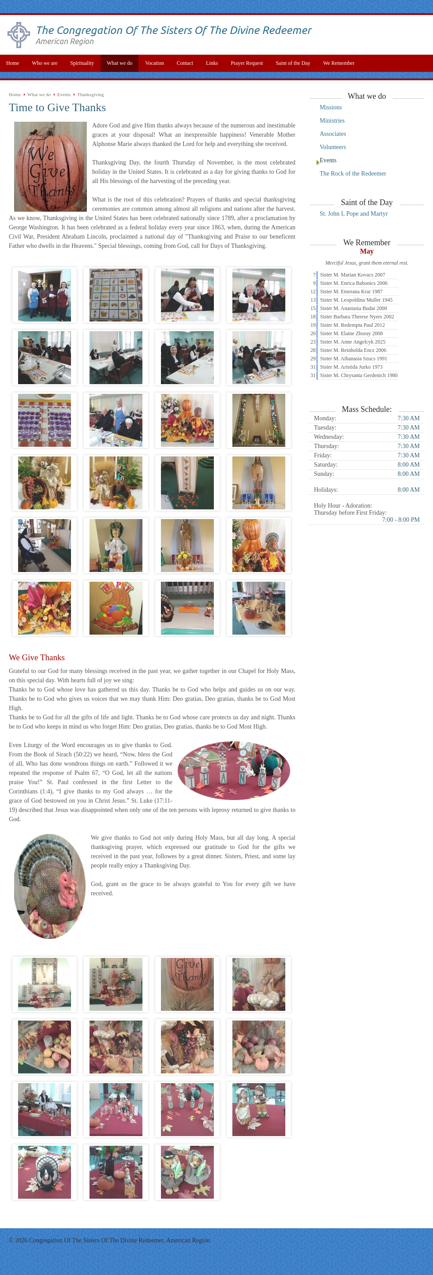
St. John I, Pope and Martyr (354, 213)
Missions (331, 107)
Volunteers (333, 147)
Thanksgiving (90, 94)
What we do (39, 94)
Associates (333, 134)
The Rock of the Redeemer (353, 173)
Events (64, 94)
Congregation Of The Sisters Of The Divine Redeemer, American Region (119, 1240)
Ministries (332, 120)
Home (15, 94)
